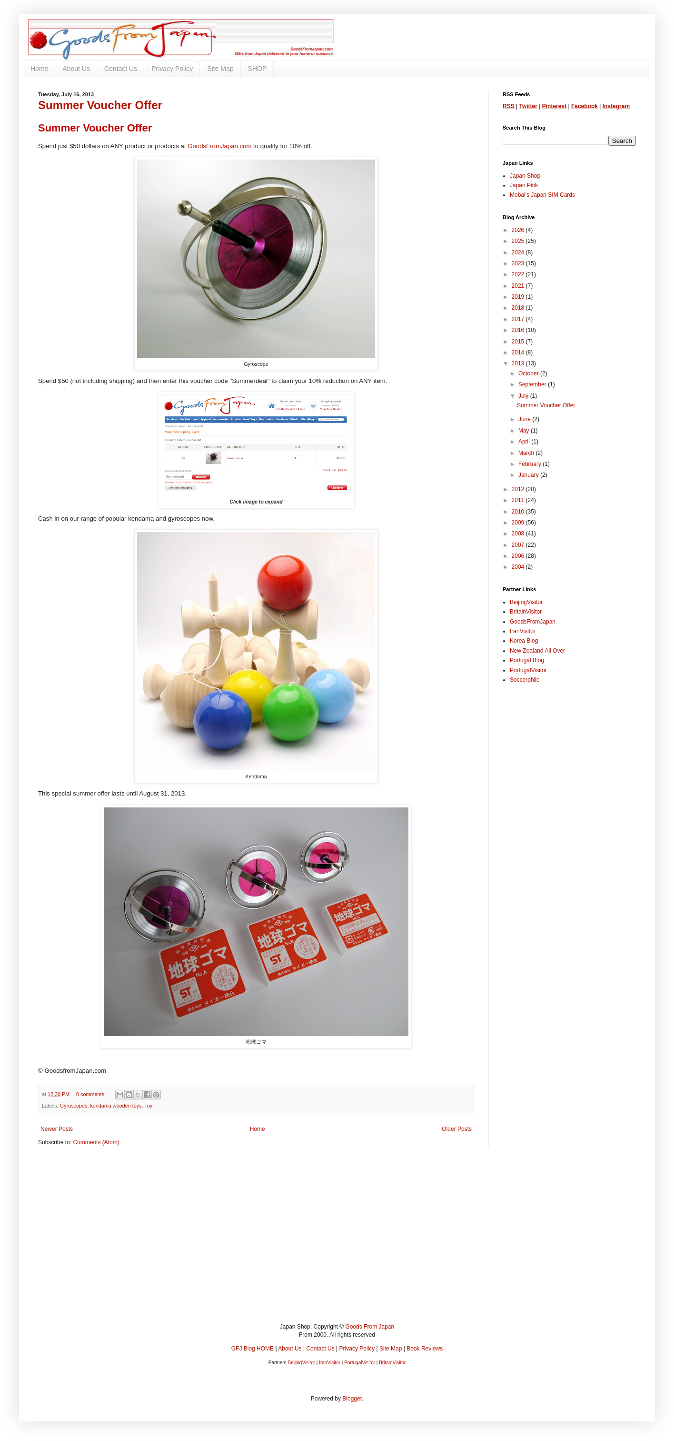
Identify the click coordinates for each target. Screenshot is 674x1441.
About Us (76, 68)
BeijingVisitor (526, 602)
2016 (519, 330)
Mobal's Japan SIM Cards (542, 194)
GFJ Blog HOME (252, 1348)
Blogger (352, 1398)
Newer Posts (56, 1129)
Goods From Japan (369, 1326)
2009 (519, 522)
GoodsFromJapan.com (219, 146)
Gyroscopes (74, 1105)
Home (39, 68)
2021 (519, 285)
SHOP (257, 68)
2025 (519, 241)
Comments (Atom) (96, 1142)
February (530, 464)
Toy (148, 1105)
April (524, 441)
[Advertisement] (323, 1242)
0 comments (90, 1094)
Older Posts (457, 1129)
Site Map (220, 68)
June (525, 419)
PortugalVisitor (528, 670)
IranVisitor (522, 631)
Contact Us (120, 68)
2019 (519, 296)
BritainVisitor (526, 611)
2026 (519, 230)
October (529, 373)
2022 (519, 274)
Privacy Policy (172, 68)
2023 (519, 263)
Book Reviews (424, 1348)
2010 (519, 511)
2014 (519, 352)
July (524, 396)
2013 (519, 363)
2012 (519, 489)
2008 (519, 533)
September (533, 384)
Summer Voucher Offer (100, 105)
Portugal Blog (527, 660)
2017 (519, 319)
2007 (519, 545)
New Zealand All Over (537, 650)
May (524, 430)
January (529, 475)
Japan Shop (525, 175)
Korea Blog (524, 640)
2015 (519, 341)
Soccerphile (525, 679)
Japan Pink (524, 185)
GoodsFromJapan (532, 621)
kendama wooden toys (115, 1105)
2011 (519, 500)
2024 (519, 252)
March (527, 453)
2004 (519, 567)
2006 (519, 556)
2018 (519, 307)
